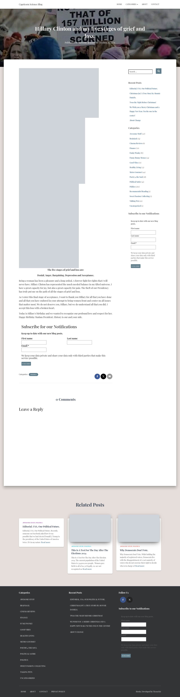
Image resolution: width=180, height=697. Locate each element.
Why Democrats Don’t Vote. (134, 550)
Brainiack (133, 138)
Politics (33, 374)
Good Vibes (134, 162)
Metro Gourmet (136, 172)
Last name (72, 338)
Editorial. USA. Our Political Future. (144, 88)
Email (25, 346)
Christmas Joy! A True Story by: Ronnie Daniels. (88, 607)
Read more (45, 542)
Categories (132, 4)
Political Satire (135, 182)
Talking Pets (134, 201)
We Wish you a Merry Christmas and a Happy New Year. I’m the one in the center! (144, 111)
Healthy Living (135, 167)
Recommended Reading (139, 191)
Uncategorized (135, 206)
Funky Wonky (135, 153)
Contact (155, 4)
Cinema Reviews (136, 143)
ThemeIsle (157, 691)
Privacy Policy (58, 691)
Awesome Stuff (135, 134)
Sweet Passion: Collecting (140, 196)
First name (27, 338)
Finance (133, 148)
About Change (135, 120)
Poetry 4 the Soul (136, 177)
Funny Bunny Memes (138, 158)
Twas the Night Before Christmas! (143, 102)
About (144, 4)
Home (119, 4)
